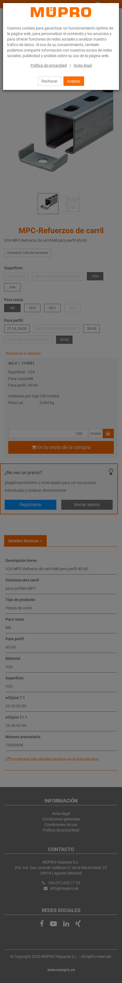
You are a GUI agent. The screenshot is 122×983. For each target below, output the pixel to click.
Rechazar (49, 81)
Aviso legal (83, 65)
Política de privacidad (49, 65)
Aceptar (74, 81)
